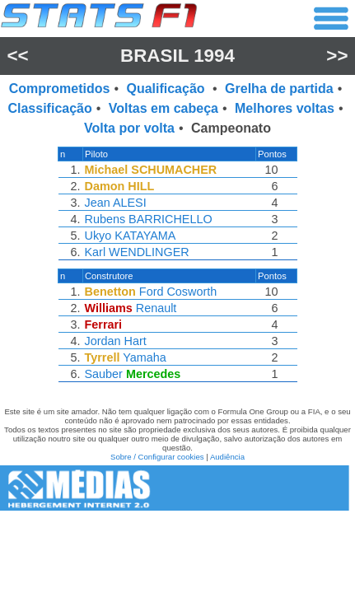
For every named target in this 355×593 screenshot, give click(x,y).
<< (17, 55)
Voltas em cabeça (163, 108)
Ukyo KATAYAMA (130, 235)
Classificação (49, 108)
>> (337, 55)
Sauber (104, 374)
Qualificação (167, 89)
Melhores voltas (284, 108)
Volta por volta (129, 128)
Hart (135, 341)
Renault (156, 308)
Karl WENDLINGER (137, 252)
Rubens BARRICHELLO (149, 219)
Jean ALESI (116, 202)
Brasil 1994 (177, 55)
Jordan (103, 341)
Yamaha (144, 357)
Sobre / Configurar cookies (157, 456)
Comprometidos (59, 89)
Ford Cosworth (178, 291)
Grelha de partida (279, 89)
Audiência (227, 456)
